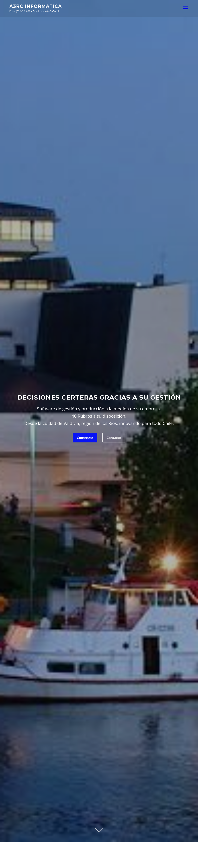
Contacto (114, 437)
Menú (185, 8)
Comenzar (85, 437)
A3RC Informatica (35, 6)
